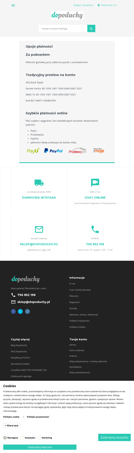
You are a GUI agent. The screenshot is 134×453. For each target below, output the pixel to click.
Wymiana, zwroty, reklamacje (83, 314)
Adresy (72, 344)
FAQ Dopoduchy (19, 351)
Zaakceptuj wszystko (114, 437)
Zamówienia (75, 366)
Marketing (47, 437)
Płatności (73, 295)
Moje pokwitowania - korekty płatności (88, 361)
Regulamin (74, 302)
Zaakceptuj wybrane (40, 447)
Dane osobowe (76, 350)
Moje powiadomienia (79, 372)
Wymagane (12, 437)
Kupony (73, 355)
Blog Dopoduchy (19, 345)
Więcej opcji (12, 425)
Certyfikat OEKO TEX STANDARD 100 (29, 370)
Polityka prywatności (38, 416)
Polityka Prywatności (79, 320)
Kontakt (73, 308)
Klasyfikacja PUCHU (20, 357)
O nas (72, 283)
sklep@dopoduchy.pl (33, 302)
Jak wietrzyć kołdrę (20, 363)
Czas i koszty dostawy (80, 289)
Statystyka (30, 437)
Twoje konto (78, 339)
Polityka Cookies (77, 326)
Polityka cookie (11, 416)
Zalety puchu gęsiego (21, 376)
